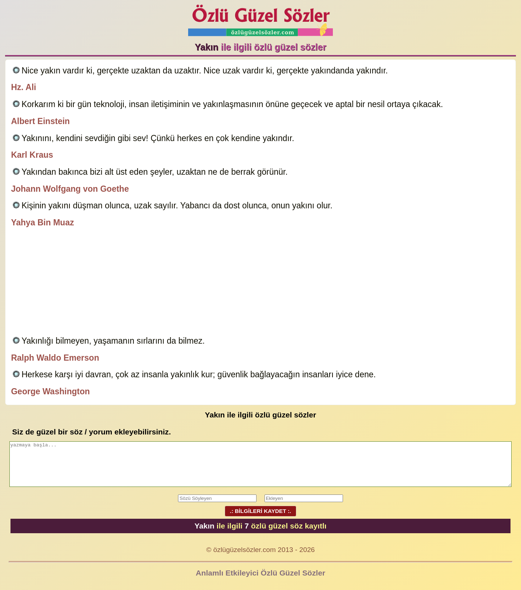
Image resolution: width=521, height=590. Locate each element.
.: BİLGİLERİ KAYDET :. (260, 511)
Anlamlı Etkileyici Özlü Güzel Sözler (260, 573)
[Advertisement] (260, 283)
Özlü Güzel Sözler (260, 18)
